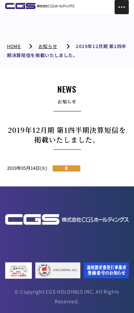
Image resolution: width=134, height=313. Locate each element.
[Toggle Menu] (122, 7)
